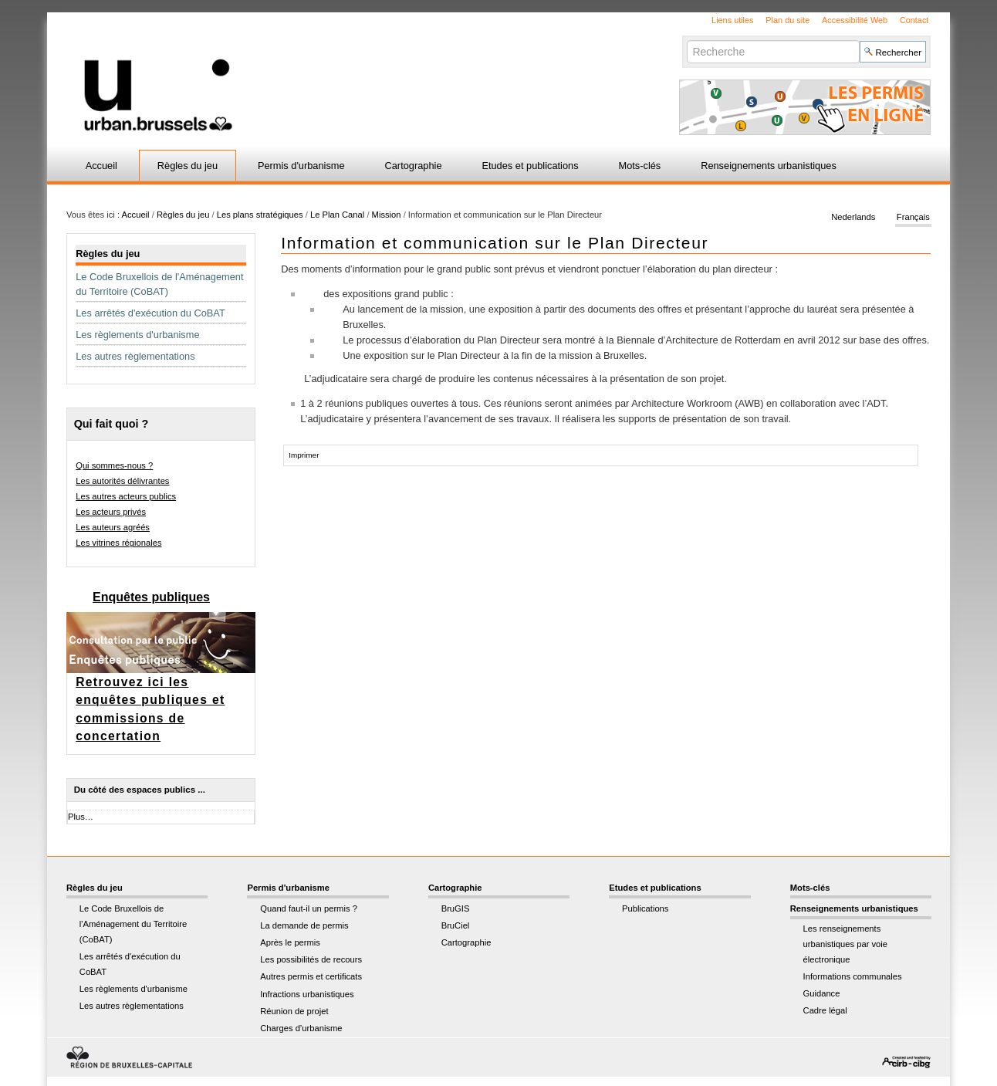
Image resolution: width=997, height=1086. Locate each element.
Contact (914, 20)
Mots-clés (640, 165)
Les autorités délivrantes (122, 480)
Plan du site (787, 20)
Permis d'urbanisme (301, 165)
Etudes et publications (530, 165)
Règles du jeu (187, 165)
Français (913, 217)
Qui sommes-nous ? (114, 465)
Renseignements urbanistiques (768, 165)
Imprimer (304, 455)
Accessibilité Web (854, 20)
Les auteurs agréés (113, 527)
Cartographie (413, 165)
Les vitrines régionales (118, 542)
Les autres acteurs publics (126, 496)
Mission (388, 214)
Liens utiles (732, 20)
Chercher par (686, 39)
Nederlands (853, 217)
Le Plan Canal (337, 214)
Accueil (101, 165)
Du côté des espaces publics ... (139, 789)
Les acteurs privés (111, 511)
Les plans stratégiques (260, 214)
